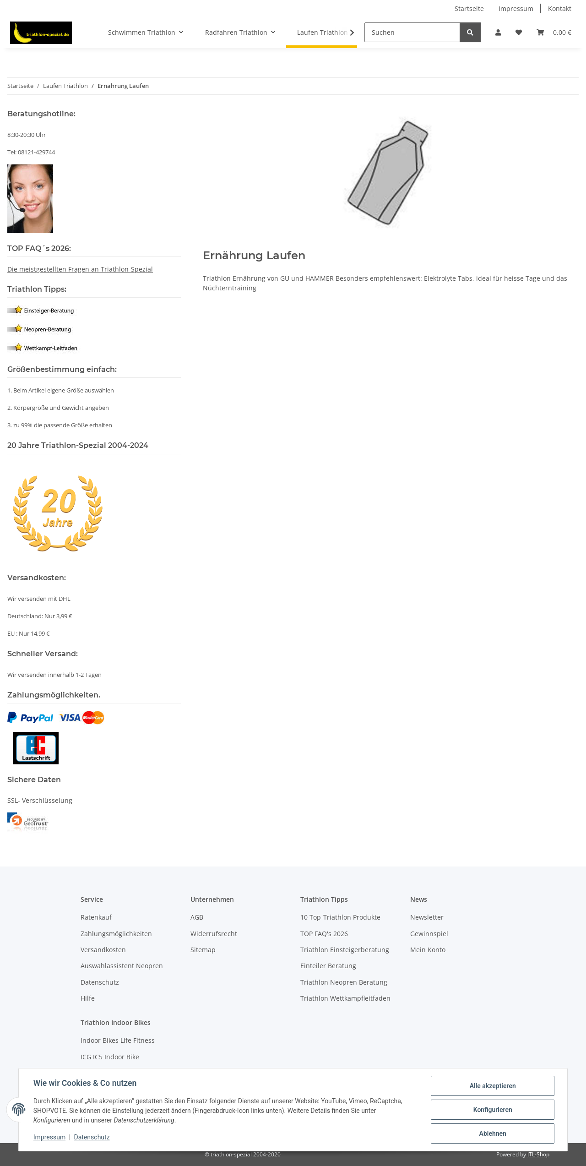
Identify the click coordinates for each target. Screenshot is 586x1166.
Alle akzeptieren (492, 1086)
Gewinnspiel (429, 933)
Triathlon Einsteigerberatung (344, 949)
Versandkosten (103, 949)
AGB (196, 917)
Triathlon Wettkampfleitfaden (345, 998)
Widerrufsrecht (213, 933)
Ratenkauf (96, 917)
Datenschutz (92, 1137)
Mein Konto (427, 949)
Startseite (469, 8)
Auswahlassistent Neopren (122, 965)
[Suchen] (412, 32)
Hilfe (88, 998)
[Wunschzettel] (518, 32)
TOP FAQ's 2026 (324, 933)
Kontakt (559, 8)
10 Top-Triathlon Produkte (340, 917)
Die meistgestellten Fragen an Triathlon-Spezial (80, 269)
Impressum (49, 1137)
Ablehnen (492, 1133)
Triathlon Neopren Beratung (343, 982)
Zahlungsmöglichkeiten (116, 933)
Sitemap (203, 949)
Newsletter (427, 917)
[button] (498, 32)
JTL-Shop (538, 1154)
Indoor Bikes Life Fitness (118, 1040)
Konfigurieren (492, 1109)
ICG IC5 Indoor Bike (110, 1056)
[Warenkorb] (554, 32)
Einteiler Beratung (328, 965)
